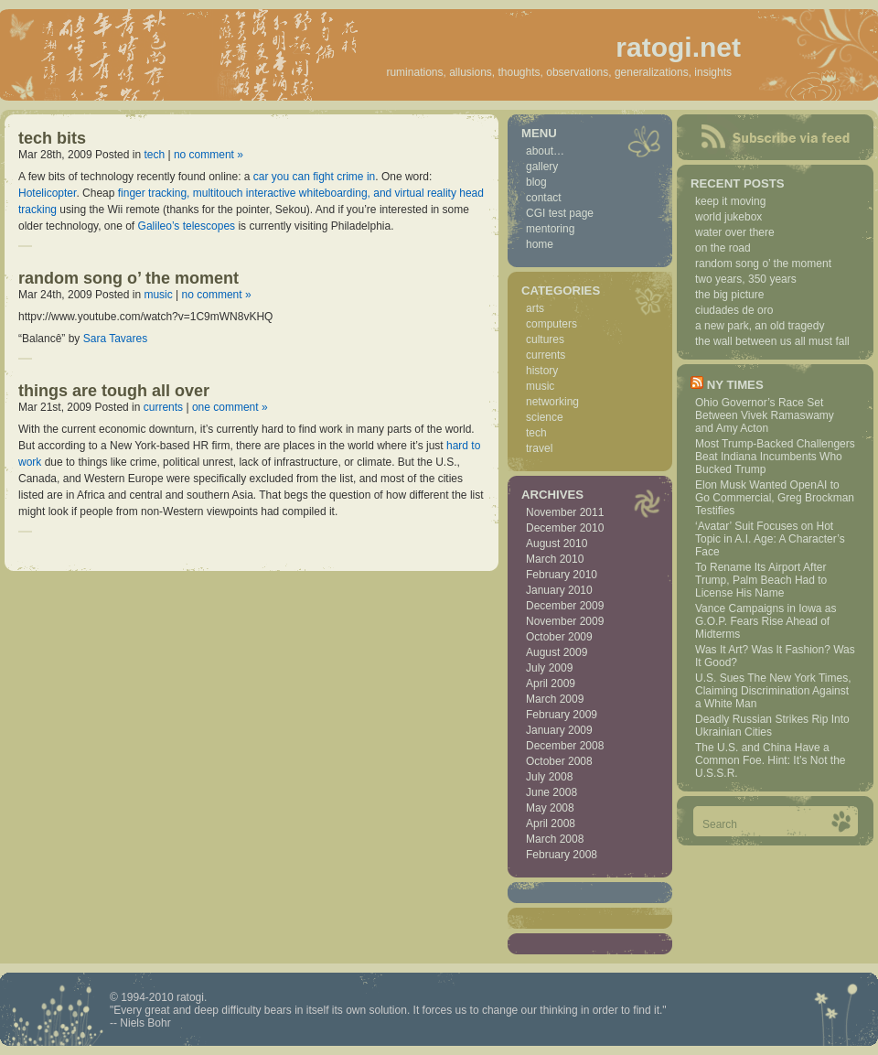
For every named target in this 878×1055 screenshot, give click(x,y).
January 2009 (559, 730)
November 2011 (565, 512)
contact (544, 197)
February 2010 (561, 574)
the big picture (729, 294)
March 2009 (555, 699)
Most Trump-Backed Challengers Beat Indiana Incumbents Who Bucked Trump (775, 456)
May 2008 (550, 808)
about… (545, 151)
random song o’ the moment (128, 278)
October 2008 (559, 761)
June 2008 (551, 792)
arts (535, 308)
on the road (723, 248)
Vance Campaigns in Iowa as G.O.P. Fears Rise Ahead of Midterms (766, 621)
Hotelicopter (47, 193)
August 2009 (556, 652)
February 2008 (561, 854)
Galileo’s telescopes (187, 226)
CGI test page (560, 213)
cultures (545, 339)
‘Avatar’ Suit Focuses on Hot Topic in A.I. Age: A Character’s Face (770, 539)
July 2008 (549, 776)
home (539, 244)
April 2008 (550, 823)
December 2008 (565, 745)
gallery (542, 166)
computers (551, 324)
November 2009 (565, 621)
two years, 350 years (746, 279)
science (544, 417)
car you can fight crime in (314, 176)
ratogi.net (678, 47)
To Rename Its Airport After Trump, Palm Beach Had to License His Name (761, 580)
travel (539, 448)
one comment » (230, 407)
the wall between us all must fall (772, 341)
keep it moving (730, 201)
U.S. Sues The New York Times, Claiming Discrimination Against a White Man (773, 691)
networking (552, 401)
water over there (735, 232)
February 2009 (561, 714)
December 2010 (565, 528)
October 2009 (559, 636)
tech (154, 154)
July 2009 (549, 668)
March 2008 (555, 839)
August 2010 (556, 543)
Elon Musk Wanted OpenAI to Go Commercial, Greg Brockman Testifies (774, 498)
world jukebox (728, 216)
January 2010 (559, 590)
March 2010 (555, 559)
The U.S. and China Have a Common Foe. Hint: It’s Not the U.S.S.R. (770, 760)
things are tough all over (113, 391)
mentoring (550, 228)
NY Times (735, 385)
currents (163, 407)
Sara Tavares (115, 338)
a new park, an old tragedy (759, 325)
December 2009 (565, 605)
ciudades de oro (734, 310)
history (542, 370)
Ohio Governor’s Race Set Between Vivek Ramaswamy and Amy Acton (764, 415)
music (158, 294)
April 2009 (550, 683)
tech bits (52, 138)
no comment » (208, 154)
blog (536, 182)
